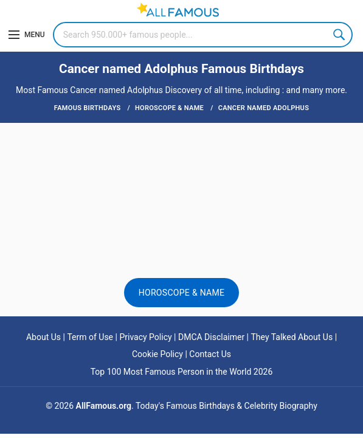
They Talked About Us (292, 337)
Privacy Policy (145, 337)
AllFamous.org (103, 406)
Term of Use (90, 337)
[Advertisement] (181, 162)
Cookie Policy (157, 354)
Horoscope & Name (182, 292)
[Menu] (27, 35)
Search (340, 34)
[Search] (203, 34)
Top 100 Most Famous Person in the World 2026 (182, 372)
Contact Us (210, 354)
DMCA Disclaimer (211, 337)
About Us (43, 337)
